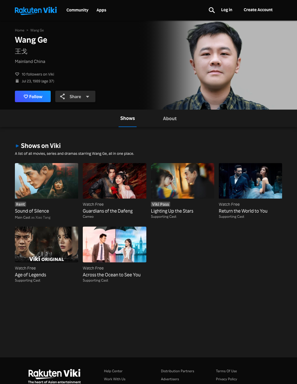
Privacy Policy (226, 379)
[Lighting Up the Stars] (182, 189)
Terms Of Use (226, 371)
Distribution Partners (177, 371)
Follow (33, 96)
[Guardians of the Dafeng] (114, 189)
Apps (101, 10)
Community (77, 10)
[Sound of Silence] (46, 189)
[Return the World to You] (250, 189)
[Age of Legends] (46, 252)
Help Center (113, 371)
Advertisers (170, 379)
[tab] (128, 118)
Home (19, 30)
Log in (226, 9)
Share (74, 96)
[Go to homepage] (36, 10)
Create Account (258, 9)
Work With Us (114, 379)
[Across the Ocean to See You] (114, 252)
